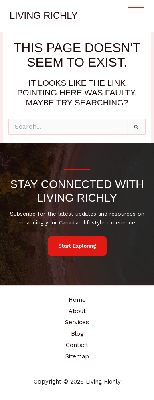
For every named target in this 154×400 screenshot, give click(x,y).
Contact (77, 345)
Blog (77, 333)
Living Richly (43, 15)
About (77, 311)
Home (77, 299)
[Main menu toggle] (136, 15)
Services (77, 322)
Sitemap (77, 356)
